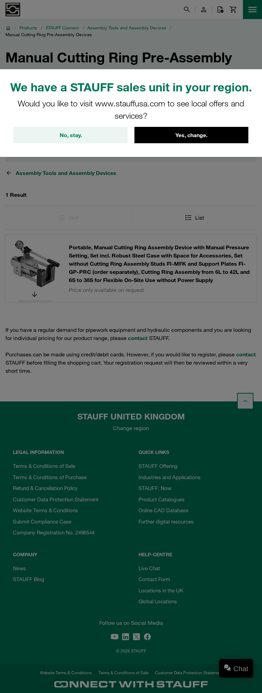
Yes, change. (191, 135)
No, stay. (71, 135)
